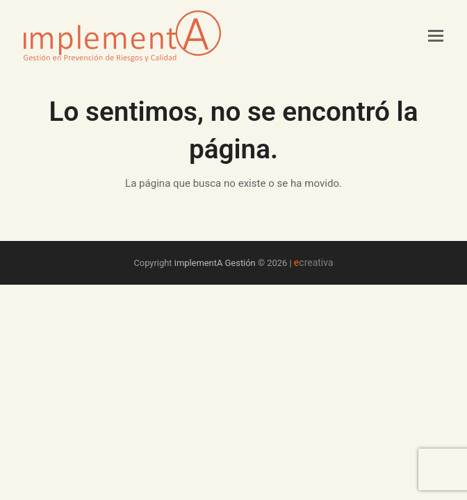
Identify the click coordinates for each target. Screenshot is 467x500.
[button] (435, 36)
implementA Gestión (215, 263)
